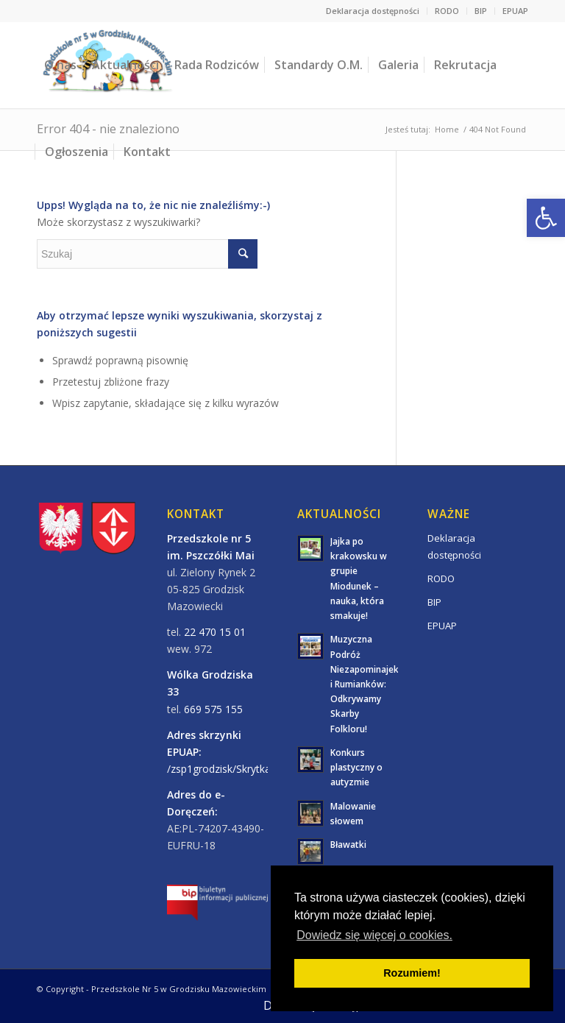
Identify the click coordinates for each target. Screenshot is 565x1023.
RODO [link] (447, 10)
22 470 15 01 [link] (215, 632)
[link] (546, 218)
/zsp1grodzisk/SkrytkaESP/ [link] (230, 769)
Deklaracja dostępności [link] (372, 10)
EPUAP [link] (515, 10)
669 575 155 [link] (213, 709)
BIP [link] (481, 10)
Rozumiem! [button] (412, 973)
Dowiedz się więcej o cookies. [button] (374, 935)
